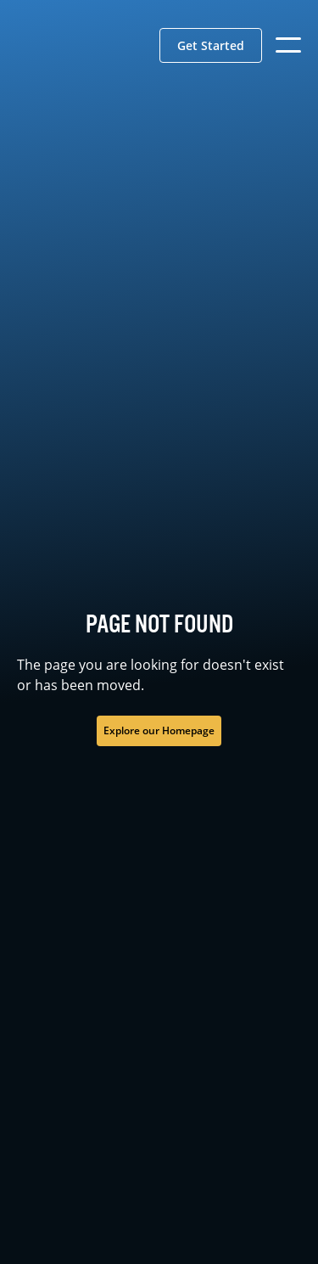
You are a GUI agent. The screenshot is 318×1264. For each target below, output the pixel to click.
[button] (210, 45)
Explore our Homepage (159, 730)
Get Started (210, 45)
